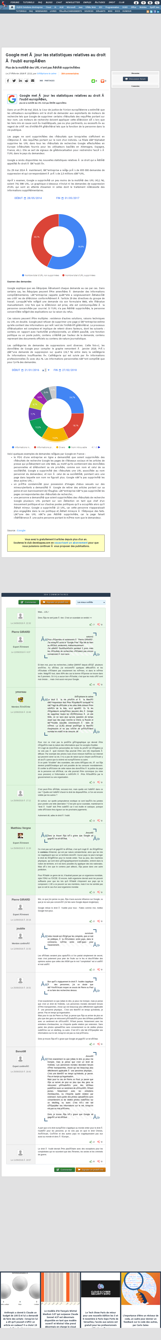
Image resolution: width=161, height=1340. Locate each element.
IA (55, 7)
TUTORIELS (21, 11)
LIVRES (53, 11)
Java (80, 7)
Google (21, 530)
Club (121, 2)
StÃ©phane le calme (46, 73)
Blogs (49, 2)
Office (133, 7)
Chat (59, 2)
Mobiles (143, 7)
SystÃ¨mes (154, 7)
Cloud (48, 7)
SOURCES (88, 11)
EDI (100, 7)
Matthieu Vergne (21, 828)
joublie (21, 928)
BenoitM (21, 1051)
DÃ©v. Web (91, 7)
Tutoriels (28, 2)
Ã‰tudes (100, 2)
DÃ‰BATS (100, 11)
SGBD (125, 7)
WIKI (110, 11)
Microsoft (71, 7)
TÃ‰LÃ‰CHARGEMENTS (70, 11)
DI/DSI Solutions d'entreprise (30, 7)
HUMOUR (126, 11)
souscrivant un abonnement (71, 543)
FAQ (40, 2)
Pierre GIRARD (21, 632)
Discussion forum (135, 79)
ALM (61, 7)
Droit (112, 2)
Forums (14, 2)
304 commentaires (70, 74)
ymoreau (20, 692)
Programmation (112, 7)
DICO (117, 11)
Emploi (87, 2)
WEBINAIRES (41, 11)
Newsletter (72, 2)
